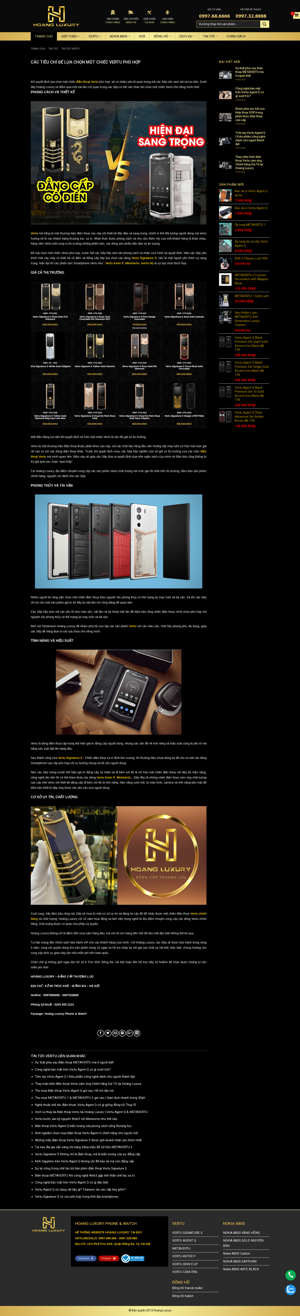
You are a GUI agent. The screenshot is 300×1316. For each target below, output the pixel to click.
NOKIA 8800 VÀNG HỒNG (241, 1233)
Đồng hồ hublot (182, 1296)
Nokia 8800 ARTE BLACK (241, 1269)
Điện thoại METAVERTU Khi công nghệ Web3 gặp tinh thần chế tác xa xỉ (85, 1175)
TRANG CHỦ (44, 36)
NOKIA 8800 (120, 36)
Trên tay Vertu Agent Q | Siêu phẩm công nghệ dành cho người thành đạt (85, 1077)
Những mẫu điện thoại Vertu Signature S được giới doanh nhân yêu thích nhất (88, 1140)
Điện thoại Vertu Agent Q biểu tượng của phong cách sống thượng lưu (83, 1126)
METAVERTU (181, 1248)
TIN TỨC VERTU (70, 48)
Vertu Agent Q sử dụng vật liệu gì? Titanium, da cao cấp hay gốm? (80, 1189)
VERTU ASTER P (184, 1256)
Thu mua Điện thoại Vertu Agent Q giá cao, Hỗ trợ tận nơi (74, 1091)
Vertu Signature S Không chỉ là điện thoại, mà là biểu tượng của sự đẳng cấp (87, 1154)
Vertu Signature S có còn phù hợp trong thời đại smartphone (76, 1197)
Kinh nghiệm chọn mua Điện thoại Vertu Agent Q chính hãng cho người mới (86, 1133)
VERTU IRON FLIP (185, 1264)
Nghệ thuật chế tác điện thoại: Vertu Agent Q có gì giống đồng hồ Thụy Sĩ (85, 1105)
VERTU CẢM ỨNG (184, 1272)
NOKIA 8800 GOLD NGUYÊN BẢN (243, 1243)
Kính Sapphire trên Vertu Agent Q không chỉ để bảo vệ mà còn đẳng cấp (84, 1161)
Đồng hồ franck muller (187, 1288)
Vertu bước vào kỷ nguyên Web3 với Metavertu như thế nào (76, 1119)
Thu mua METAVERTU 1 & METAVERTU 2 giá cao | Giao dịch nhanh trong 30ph (90, 1098)
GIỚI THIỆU (70, 36)
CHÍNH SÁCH (236, 36)
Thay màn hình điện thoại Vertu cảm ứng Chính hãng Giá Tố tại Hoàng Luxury (88, 1084)
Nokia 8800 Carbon (236, 1253)
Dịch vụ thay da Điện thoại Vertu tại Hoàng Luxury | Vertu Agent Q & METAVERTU (91, 1112)
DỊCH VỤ (187, 36)
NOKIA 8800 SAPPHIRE (240, 1261)
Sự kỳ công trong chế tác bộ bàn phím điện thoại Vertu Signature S (81, 1168)
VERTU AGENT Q (184, 1240)
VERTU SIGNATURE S (187, 1233)
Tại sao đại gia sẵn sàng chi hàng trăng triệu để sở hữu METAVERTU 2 (83, 1147)
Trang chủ (38, 48)
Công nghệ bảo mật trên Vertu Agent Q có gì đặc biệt (71, 1182)
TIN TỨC (210, 36)
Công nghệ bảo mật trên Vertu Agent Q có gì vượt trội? (73, 1069)
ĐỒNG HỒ (162, 36)
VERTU (94, 36)
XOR (142, 36)
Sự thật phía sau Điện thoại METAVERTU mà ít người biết (74, 1062)
